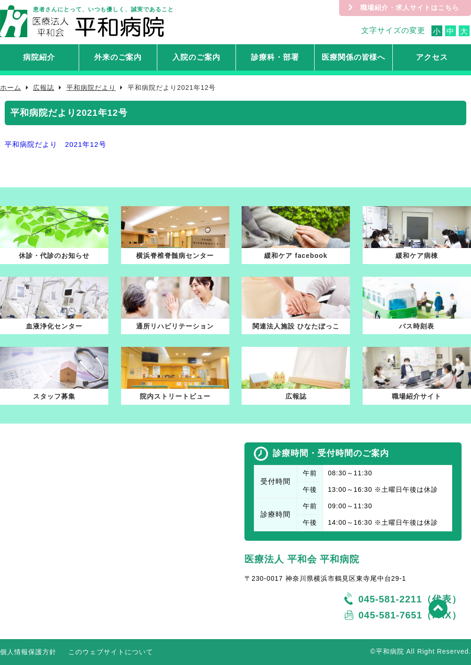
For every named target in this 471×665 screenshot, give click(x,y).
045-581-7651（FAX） (410, 615)
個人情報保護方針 (28, 652)
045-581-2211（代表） (410, 599)
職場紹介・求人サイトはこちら (409, 7)
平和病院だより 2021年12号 (55, 144)
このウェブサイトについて (110, 652)
